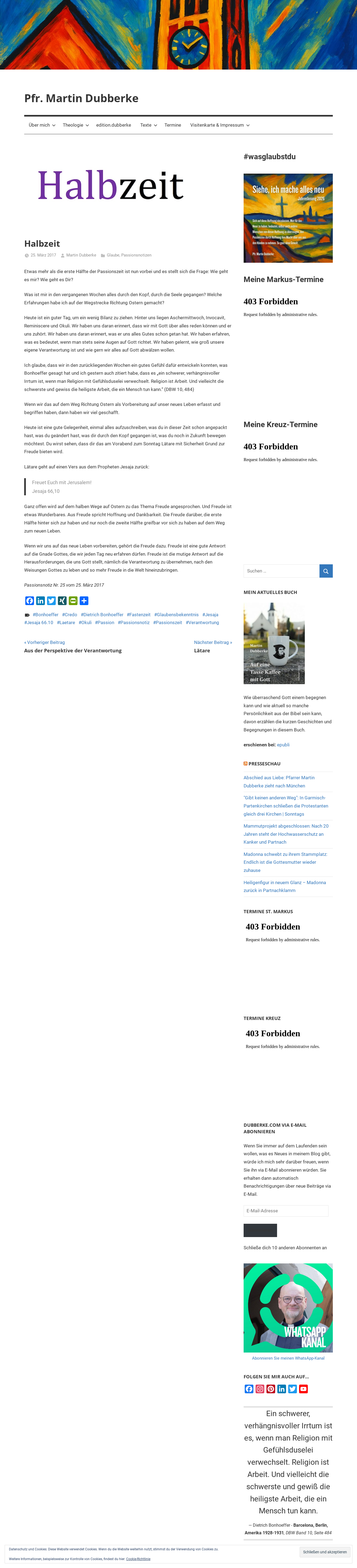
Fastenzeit (140, 614)
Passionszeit (169, 622)
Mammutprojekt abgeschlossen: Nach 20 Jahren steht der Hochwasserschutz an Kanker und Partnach (286, 834)
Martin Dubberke (81, 255)
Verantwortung (203, 622)
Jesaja (211, 614)
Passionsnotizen (136, 255)
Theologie (76, 125)
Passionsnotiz (135, 622)
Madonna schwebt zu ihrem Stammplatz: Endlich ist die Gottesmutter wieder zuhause (285, 862)
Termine (172, 125)
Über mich (42, 125)
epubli (283, 744)
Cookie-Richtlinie (138, 1559)
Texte (148, 125)
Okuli (86, 622)
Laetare (67, 622)
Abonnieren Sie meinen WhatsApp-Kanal (288, 1358)
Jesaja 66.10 (40, 622)
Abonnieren (260, 1230)
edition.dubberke (113, 125)
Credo (71, 614)
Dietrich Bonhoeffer (103, 614)
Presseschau (265, 763)
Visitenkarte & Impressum (220, 125)
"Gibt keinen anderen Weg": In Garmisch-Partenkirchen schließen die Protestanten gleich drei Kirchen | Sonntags (286, 806)
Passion (106, 622)
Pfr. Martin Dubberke (81, 97)
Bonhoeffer (46, 614)
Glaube (113, 255)
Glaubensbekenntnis (178, 614)
